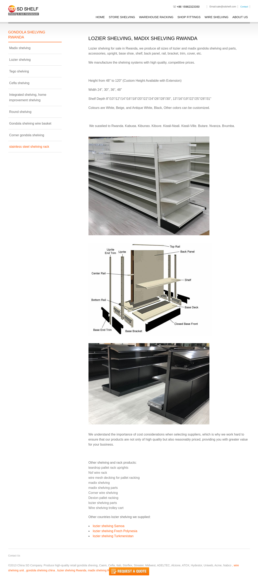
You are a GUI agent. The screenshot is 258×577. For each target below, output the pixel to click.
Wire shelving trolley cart (106, 508)
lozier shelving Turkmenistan (113, 536)
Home (100, 17)
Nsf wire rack (97, 472)
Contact (244, 6)
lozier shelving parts (102, 503)
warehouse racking (156, 17)
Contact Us (14, 555)
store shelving (122, 17)
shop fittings (189, 17)
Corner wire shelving (103, 492)
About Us (240, 17)
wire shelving (216, 17)
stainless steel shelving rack (29, 146)
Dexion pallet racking (103, 498)
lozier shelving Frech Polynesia (115, 531)
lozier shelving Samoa (109, 526)
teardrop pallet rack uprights (108, 467)
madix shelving (99, 482)
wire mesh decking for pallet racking (114, 477)
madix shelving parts (103, 487)
